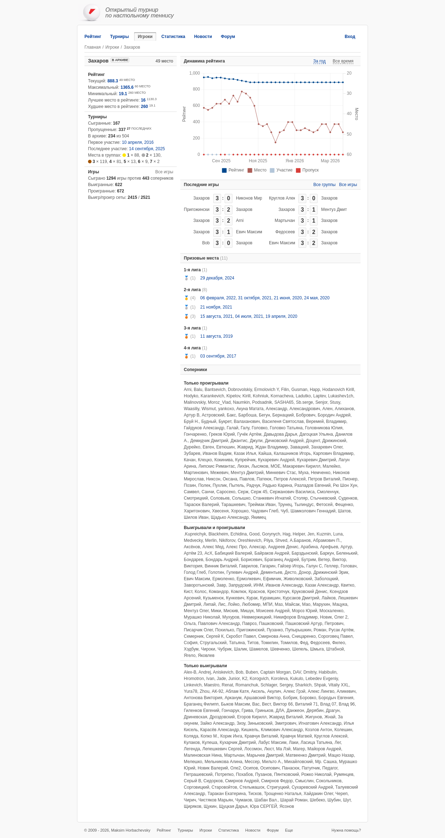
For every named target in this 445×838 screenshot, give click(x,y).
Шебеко (317, 800)
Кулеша (210, 742)
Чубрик (225, 649)
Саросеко (226, 491)
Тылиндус (304, 504)
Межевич (219, 472)
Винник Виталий (221, 566)
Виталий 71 (306, 704)
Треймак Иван (261, 504)
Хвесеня (220, 510)
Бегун (264, 415)
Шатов (344, 510)
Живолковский (298, 578)
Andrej (204, 672)
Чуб (284, 510)
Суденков (348, 498)
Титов (253, 642)
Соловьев (220, 498)
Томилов (288, 642)
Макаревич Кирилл (301, 466)
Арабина (309, 546)
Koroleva (279, 678)
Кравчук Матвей (296, 736)
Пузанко (275, 629)
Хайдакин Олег (318, 793)
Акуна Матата (249, 408)
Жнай (329, 716)
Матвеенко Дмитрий (305, 755)
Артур (346, 546)
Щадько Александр (230, 517)
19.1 (123, 93)
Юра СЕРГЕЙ (263, 806)
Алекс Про (236, 546)
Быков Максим (235, 704)
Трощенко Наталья (282, 793)
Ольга (190, 623)
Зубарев (192, 453)
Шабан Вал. (266, 800)
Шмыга (317, 649)
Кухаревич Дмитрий (316, 459)
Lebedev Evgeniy (322, 678)
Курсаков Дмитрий (301, 597)
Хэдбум (191, 649)
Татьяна (237, 642)
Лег (338, 742)
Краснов (257, 591)
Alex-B (190, 672)
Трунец (285, 504)
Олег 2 (340, 617)
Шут (347, 800)
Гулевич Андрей (242, 572)
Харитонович (197, 510)
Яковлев (206, 655)
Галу (245, 427)
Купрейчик (245, 459)
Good (254, 534)
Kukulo (296, 678)
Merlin (211, 540)
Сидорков (212, 780)
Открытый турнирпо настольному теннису (139, 12)
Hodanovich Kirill (338, 389)
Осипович (270, 768)
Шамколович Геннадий (313, 510)
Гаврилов (248, 566)
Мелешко (193, 761)
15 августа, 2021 (216, 316)
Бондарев (193, 559)
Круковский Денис (309, 591)
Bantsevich (215, 389)
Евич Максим (249, 231)
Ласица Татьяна (316, 742)
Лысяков (259, 466)
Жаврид (245, 447)
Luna (338, 534)
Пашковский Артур (303, 623)
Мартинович (196, 472)
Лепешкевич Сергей (222, 748)
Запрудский (240, 585)
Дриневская (195, 716)
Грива (247, 710)
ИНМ (258, 585)
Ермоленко (223, 578)
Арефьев (329, 546)
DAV (297, 672)
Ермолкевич (249, 578)
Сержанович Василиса (292, 491)
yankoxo (226, 408)
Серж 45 (259, 491)
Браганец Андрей (281, 559)
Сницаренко (304, 636)
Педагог (329, 768)
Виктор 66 (283, 704)
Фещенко (344, 504)
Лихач (243, 466)
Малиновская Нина (203, 755)
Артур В (191, 415)
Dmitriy (309, 672)
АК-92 (217, 691)
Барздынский (305, 553)
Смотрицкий (196, 498)
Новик (326, 617)
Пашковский (271, 623)
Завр (221, 585)
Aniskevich (223, 672)
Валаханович (247, 421)
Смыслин (304, 780)
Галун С (314, 566)
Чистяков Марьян (215, 800)
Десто (290, 572)
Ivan (210, 678)
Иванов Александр (284, 585)
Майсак (292, 604)
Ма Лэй (283, 748)
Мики (216, 610)
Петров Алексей (290, 479)
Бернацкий (283, 415)
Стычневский (323, 498)
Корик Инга (231, 736)
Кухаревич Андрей (276, 459)
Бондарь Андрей (221, 559)
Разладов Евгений (313, 485)
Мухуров (231, 617)
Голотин (216, 572)
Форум (228, 36)
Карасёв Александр (219, 729)
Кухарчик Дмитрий (238, 742)
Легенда (192, 748)
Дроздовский (222, 716)
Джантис (239, 440)
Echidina (238, 534)
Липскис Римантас (216, 466)
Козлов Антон (318, 729)
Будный (208, 421)
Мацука (340, 604)
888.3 (113, 80)
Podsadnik (262, 402)
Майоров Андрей (324, 748)
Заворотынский (199, 585)
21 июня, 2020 (288, 297)
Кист (188, 591)
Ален (328, 408)
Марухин (321, 604)
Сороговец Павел (335, 636)
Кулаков (192, 742)
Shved (281, 540)
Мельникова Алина (223, 761)
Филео (338, 642)
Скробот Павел (241, 636)
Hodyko (191, 395)
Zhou (204, 691)
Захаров (201, 198)
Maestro (211, 684)
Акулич (274, 691)
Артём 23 (193, 553)
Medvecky (193, 540)
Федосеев (285, 231)
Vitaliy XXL (338, 684)
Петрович (334, 623)
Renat (227, 684)
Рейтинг (92, 36)
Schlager (268, 684)
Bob (206, 242)
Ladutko (303, 395)
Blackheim (218, 534)
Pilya (268, 540)
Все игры (164, 171)
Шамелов (258, 649)
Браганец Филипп (201, 704)
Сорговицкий (196, 787)
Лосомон (253, 748)
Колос (201, 591)
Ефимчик (272, 578)
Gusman (299, 389)
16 (143, 100)
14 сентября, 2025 (147, 148)
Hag (286, 534)
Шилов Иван (196, 517)
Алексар (257, 546)
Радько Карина (277, 485)
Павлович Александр (219, 623)
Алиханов (344, 408)
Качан (190, 459)
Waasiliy (191, 408)
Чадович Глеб (264, 510)
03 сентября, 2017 (218, 356)
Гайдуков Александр (204, 427)
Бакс (231, 415)
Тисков (255, 793)
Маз (278, 604)
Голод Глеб (195, 572)
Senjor (321, 402)
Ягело (190, 655)
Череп (341, 793)
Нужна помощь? (346, 830)
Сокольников (328, 780)
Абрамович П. (327, 540)
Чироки (208, 649)
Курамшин (270, 597)
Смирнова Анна (274, 636)
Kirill (246, 395)
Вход (350, 36)
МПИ (267, 604)
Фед (304, 642)
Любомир (251, 604)
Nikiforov (227, 540)
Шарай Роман (294, 800)
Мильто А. (272, 761)
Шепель (300, 649)
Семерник (194, 636)
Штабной (335, 649)
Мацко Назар (341, 755)
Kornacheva (282, 395)
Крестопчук (278, 591)
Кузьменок (213, 597)
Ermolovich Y (266, 389)
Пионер (349, 479)
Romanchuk (246, 684)
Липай (209, 604)
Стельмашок (252, 787)
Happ (315, 389)
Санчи (208, 491)
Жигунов (313, 716)
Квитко (348, 585)
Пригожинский (198, 209)
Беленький (346, 553)
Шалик (240, 649)
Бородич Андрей (334, 415)
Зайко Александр (217, 723)
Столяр (300, 498)
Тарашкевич (233, 504)
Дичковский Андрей (284, 440)
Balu (198, 389)
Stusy (335, 402)
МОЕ (275, 466)
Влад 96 (347, 704)
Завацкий (299, 447)
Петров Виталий (324, 479)
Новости (203, 36)
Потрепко (224, 774)
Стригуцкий (278, 787)
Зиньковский (260, 723)
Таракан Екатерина (227, 793)
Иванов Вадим (217, 453)
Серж (243, 491)
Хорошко (240, 510)
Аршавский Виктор (262, 697)
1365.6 (127, 87)
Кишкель (249, 729)
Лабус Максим (272, 742)
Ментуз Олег (196, 610)
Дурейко (192, 447)
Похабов (244, 774)
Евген (208, 447)
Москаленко (331, 610)
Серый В (192, 780)
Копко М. (209, 736)
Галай (232, 427)
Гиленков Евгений (201, 710)
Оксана (230, 479)
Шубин (334, 800)
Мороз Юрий (304, 610)
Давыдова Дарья (280, 434)
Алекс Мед (213, 546)
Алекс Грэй (295, 691)
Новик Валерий (213, 768)
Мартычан (285, 220)
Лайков (329, 597)
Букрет (225, 421)
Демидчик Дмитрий (209, 440)
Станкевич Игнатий (272, 498)
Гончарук (230, 710)
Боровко (308, 697)
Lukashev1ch (340, 395)
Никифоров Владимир (296, 617)
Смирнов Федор (277, 780)
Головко (259, 427)
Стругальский (213, 642)
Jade (221, 678)
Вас (256, 704)
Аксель (258, 691)
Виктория (193, 566)
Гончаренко (195, 434)
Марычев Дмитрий (265, 755)
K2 (244, 678)
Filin (285, 389)
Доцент (313, 440)
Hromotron (194, 678)
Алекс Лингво (321, 691)
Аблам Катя (237, 691)
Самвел (191, 491)
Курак (252, 597)
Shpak (320, 684)
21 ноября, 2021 (216, 307)
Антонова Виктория (203, 697)
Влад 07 (328, 704)
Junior (234, 678)
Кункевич (235, 597)
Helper (299, 534)
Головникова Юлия (323, 427)
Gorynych (271, 534)
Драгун (332, 710)
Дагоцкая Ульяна (316, 434)
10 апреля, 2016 (138, 142)
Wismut (209, 408)
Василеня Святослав (283, 421)
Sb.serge (304, 402)
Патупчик (311, 768)
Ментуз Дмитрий (337, 209)
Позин (190, 485)
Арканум (233, 697)
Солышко (241, 498)
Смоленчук (328, 491)
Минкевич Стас (281, 472)
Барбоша (247, 415)
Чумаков (243, 800)
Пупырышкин (298, 629)
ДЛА (280, 710)
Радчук (253, 485)
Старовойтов (224, 787)
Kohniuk (260, 395)
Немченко (320, 472)
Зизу (241, 723)
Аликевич (346, 691)
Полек (204, 485)
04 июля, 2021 (249, 316)
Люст (269, 748)
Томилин (269, 642)
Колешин (343, 729)
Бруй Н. (191, 421)
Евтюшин (225, 447)
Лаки (293, 742)
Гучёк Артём (249, 434)
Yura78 (190, 691)
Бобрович (305, 415)
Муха (303, 472)
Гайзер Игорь (291, 566)
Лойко (234, 604)
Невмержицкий (256, 617)
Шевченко (280, 649)
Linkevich (193, 684)
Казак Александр (322, 585)
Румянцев (343, 774)
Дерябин (315, 710)
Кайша (264, 453)
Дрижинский (334, 440)
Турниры (119, 36)
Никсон (213, 479)
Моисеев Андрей (273, 610)
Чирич (190, 800)
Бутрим (308, 559)
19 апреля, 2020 (281, 316)
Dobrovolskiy (240, 389)
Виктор (339, 559)
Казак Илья (245, 453)
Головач (349, 566)
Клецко (205, 459)
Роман (320, 629)
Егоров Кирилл (252, 716)
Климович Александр (282, 729)
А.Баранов (300, 540)
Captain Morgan (275, 672)
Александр (276, 408)
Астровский (213, 415)
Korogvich (258, 678)
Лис (221, 604)
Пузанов (263, 774)
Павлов (247, 479)
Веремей (315, 421)
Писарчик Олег (198, 629)
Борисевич (251, 559)
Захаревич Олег (326, 447)
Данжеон (295, 710)
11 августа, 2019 (216, 336)
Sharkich (303, 684)
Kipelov (233, 395)
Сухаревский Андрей (312, 787)
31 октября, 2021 (254, 297)
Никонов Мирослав (255, 198)
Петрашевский (198, 774)
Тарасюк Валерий (201, 504)
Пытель (236, 485)
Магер (299, 748)
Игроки (145, 36)
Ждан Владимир (271, 447)
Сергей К (215, 636)
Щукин (210, 806)
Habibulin (327, 672)
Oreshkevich (250, 540)
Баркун (327, 553)
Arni (239, 220)
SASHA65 (283, 402)
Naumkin (241, 402)
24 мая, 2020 (316, 297)
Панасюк (291, 768)
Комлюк (238, 591)
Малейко (331, 466)
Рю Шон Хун (345, 485)
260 (144, 106)
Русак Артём (341, 629)
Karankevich (212, 395)
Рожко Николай (316, 774)
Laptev (319, 395)
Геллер (331, 566)
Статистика (173, 36)
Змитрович (285, 723)
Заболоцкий (326, 578)
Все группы (324, 184)
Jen (310, 534)
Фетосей (324, 504)
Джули (256, 440)
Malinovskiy (194, 402)
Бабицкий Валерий (233, 553)
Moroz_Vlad (219, 402)
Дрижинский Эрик (330, 572)
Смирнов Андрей (242, 780)
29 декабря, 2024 (217, 278)
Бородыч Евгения (336, 697)
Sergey (286, 684)
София (190, 642)
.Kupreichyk (195, 534)
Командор (219, 591)
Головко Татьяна (286, 427)
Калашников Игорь (292, 453)
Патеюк (264, 479)
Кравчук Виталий (261, 736)
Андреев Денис (283, 546)
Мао (306, 604)
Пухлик (220, 485)
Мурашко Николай (202, 617)
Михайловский (298, 761)
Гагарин (267, 566)
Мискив (231, 610)
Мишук (247, 610)
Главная (92, 47)
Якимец (258, 517)
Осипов (250, 768)
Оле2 (235, 768)
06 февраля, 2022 (218, 297)
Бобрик (290, 697)
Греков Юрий (222, 434)
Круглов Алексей (285, 198)
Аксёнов (192, 546)
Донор (305, 572)
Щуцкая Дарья (233, 806)
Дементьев (271, 572)
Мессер (252, 761)
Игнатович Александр (319, 723)
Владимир (336, 421)
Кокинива (223, 459)
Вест (266, 704)
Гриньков (265, 710)
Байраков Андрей (271, 553)
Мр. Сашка (326, 761)
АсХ (208, 553)
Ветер (324, 559)
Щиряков (192, 806)
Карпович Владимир (333, 453)
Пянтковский (286, 774)
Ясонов (286, 806)
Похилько (224, 629)
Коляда (191, 736)
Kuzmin (324, 534)
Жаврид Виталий (286, 716)
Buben (252, 672)
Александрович (305, 408)
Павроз (249, 623)
